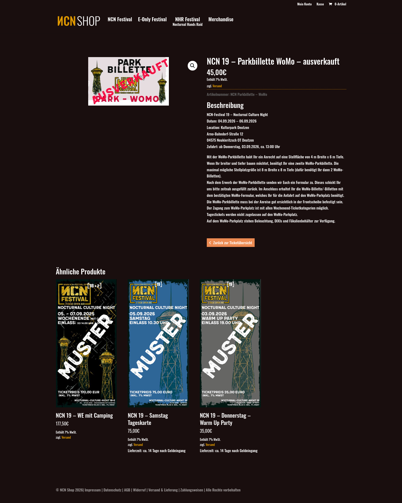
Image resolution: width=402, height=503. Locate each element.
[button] (192, 66)
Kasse (320, 4)
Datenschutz (112, 489)
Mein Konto (304, 4)
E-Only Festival (152, 20)
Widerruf (139, 489)
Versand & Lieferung (163, 489)
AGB (127, 489)
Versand (217, 86)
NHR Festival (187, 22)
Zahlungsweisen (191, 489)
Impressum (93, 489)
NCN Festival (120, 20)
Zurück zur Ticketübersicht (232, 242)
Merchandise (220, 20)
